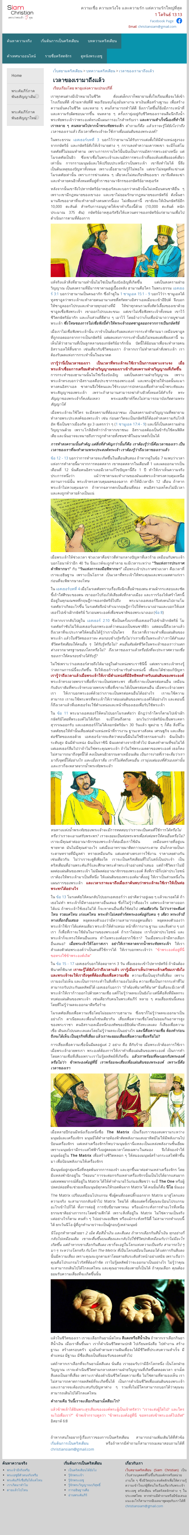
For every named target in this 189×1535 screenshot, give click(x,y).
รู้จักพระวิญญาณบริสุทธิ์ (84, 1485)
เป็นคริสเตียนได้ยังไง (82, 1470)
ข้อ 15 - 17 (65, 963)
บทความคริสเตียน (102, 40)
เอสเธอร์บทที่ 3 (86, 139)
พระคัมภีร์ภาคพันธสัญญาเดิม (25, 93)
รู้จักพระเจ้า (76, 1475)
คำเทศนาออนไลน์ (21, 55)
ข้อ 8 (159, 612)
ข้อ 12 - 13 (59, 458)
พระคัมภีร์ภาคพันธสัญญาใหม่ (25, 114)
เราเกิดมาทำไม (17, 1485)
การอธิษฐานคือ (78, 1490)
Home (16, 75)
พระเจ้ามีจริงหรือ (18, 1470)
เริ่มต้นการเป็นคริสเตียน (60, 40)
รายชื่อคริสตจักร (58, 55)
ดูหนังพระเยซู (91, 55)
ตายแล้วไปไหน (17, 1490)
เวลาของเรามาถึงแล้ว (136, 70)
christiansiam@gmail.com (157, 26)
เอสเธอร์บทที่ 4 (68, 588)
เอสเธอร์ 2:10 (98, 620)
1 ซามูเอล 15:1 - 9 (135, 293)
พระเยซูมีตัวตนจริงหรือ (22, 1475)
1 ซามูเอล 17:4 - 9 (130, 424)
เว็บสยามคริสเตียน (68, 70)
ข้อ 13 (61, 896)
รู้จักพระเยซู (76, 1480)
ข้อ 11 (62, 713)
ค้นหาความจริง (19, 40)
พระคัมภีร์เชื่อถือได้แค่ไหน (24, 1480)
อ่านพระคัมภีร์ (77, 1495)
